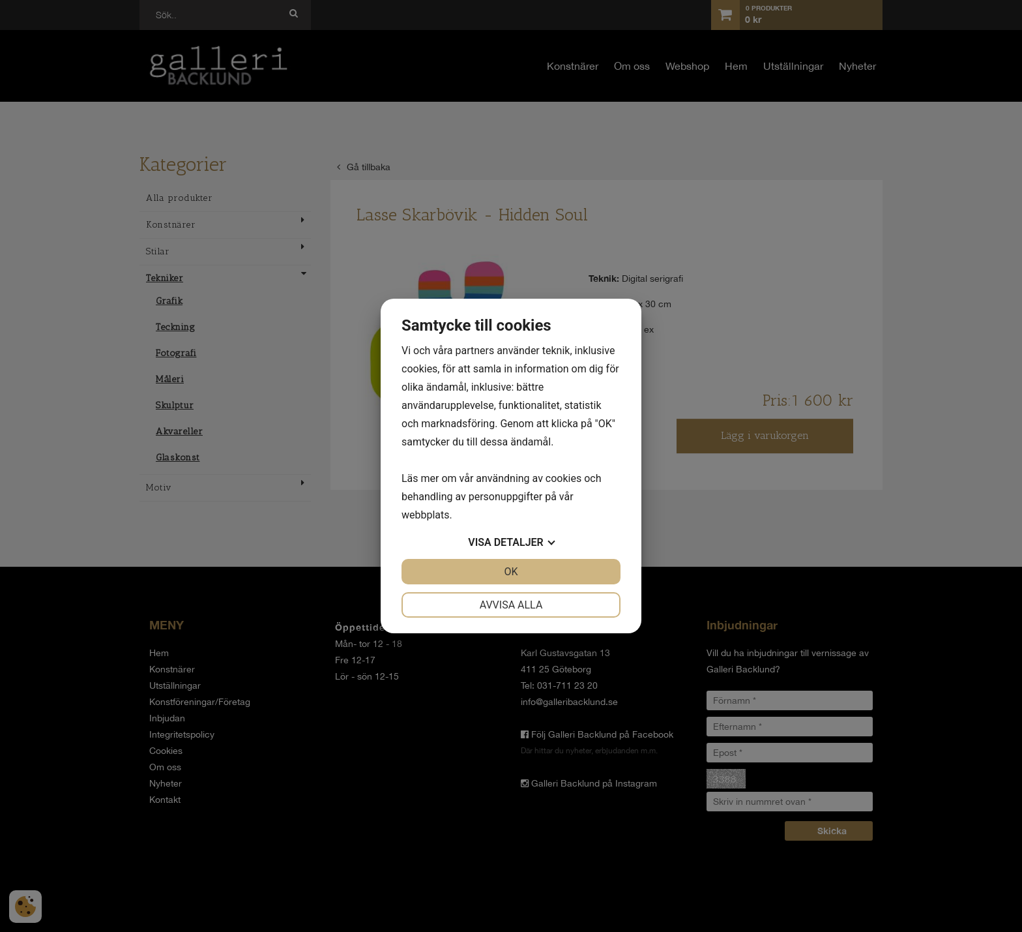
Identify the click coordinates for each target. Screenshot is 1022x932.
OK (511, 571)
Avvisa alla (511, 605)
